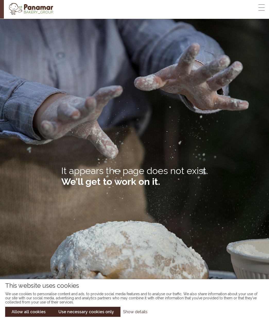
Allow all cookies (29, 311)
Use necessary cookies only (86, 311)
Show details (135, 311)
